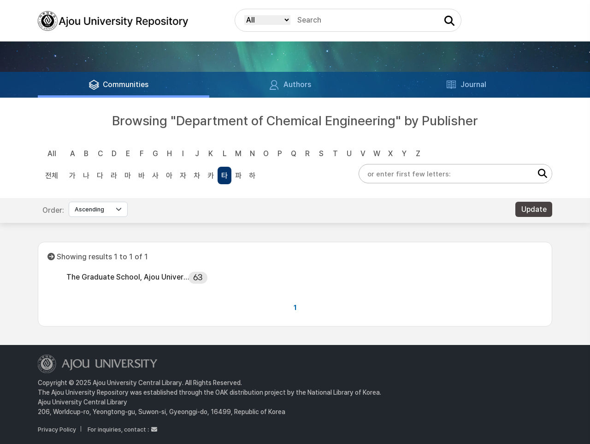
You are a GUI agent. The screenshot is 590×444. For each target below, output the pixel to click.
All (51, 153)
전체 (51, 175)
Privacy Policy (57, 429)
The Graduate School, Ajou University (127, 277)
